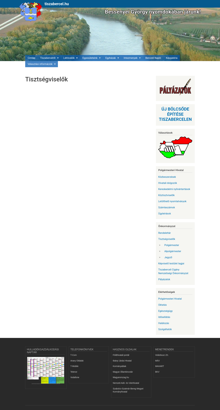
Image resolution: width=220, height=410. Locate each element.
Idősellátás (164, 317)
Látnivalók (69, 58)
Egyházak (111, 58)
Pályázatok (164, 279)
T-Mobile (74, 366)
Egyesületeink (90, 58)
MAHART (159, 366)
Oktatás (162, 304)
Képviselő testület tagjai (171, 263)
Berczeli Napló (153, 57)
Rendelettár (164, 232)
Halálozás (163, 323)
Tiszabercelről (48, 58)
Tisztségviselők (166, 239)
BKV (157, 372)
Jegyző (168, 257)
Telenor (73, 372)
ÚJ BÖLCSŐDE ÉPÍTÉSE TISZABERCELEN (175, 114)
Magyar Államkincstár (123, 372)
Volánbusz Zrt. (162, 355)
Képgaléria (171, 57)
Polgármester (171, 245)
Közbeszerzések (167, 176)
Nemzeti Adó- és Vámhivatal (126, 383)
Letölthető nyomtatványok (172, 201)
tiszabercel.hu (57, 4)
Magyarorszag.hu (121, 377)
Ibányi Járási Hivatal (122, 361)
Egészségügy (165, 311)
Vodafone (74, 377)
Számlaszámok (166, 207)
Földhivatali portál (121, 355)
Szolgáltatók (165, 329)
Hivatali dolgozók (167, 183)
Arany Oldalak (77, 361)
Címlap (31, 57)
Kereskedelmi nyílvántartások (174, 189)
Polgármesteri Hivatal (170, 298)
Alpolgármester (172, 251)
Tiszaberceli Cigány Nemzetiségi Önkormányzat (173, 271)
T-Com (73, 355)
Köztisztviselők (166, 195)
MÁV (157, 361)
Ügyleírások (164, 213)
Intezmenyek (131, 58)
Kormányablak (119, 366)
